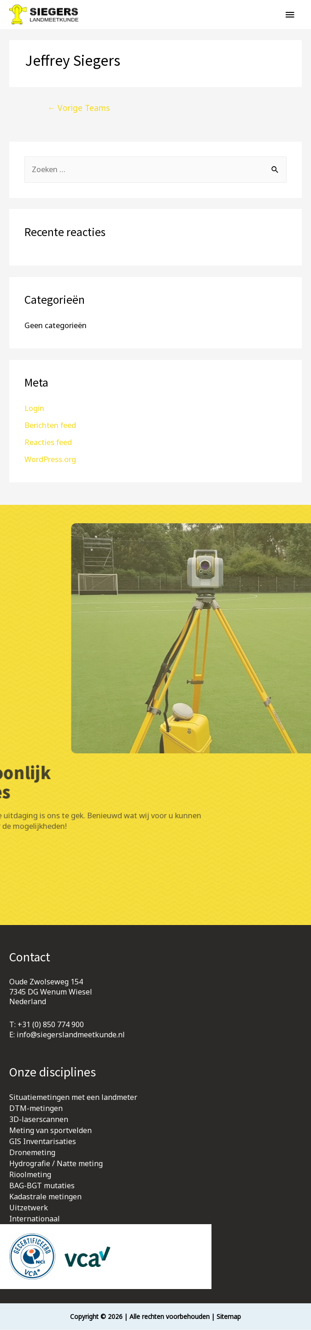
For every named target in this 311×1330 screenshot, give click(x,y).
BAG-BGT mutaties (42, 1186)
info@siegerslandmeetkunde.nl (71, 1035)
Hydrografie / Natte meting (56, 1164)
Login (34, 408)
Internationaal (34, 1219)
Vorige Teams (78, 107)
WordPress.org (50, 459)
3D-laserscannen (38, 1120)
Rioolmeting (30, 1175)
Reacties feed (48, 442)
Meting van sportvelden (50, 1131)
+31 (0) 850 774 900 (51, 1025)
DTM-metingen (36, 1109)
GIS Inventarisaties (42, 1142)
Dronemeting (32, 1153)
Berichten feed (50, 425)
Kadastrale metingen (45, 1197)
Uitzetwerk (28, 1208)
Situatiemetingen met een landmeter (73, 1098)
